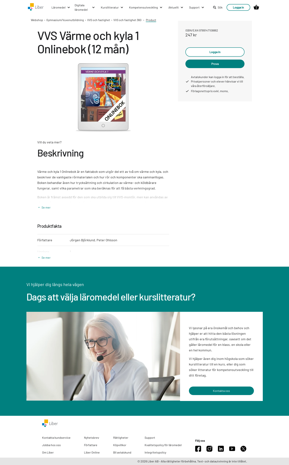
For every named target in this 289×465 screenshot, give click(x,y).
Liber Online (92, 452)
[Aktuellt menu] (176, 7)
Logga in (238, 7)
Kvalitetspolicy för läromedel (163, 445)
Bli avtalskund (122, 452)
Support (150, 437)
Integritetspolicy (155, 452)
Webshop (37, 20)
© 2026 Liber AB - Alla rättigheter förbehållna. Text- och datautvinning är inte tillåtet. (192, 461)
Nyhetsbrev (91, 437)
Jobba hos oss (51, 445)
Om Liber (48, 452)
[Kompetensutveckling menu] (146, 7)
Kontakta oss (221, 390)
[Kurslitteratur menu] (112, 7)
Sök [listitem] (218, 7)
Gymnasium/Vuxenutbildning (65, 20)
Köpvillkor (119, 445)
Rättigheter (120, 437)
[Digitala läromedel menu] (85, 7)
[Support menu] (196, 7)
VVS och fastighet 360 (127, 20)
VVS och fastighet (98, 20)
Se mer (46, 207)
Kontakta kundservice (56, 437)
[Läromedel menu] (61, 7)
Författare (90, 445)
